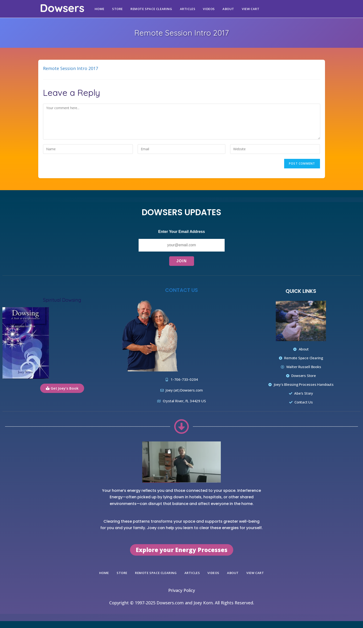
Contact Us (181, 289)
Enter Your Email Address (181, 232)
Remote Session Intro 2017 (70, 68)
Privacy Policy (181, 590)
